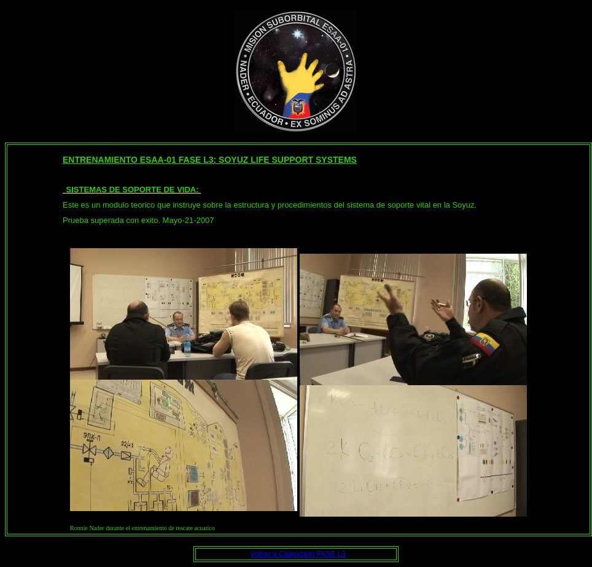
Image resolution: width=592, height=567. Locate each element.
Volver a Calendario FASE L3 (298, 554)
